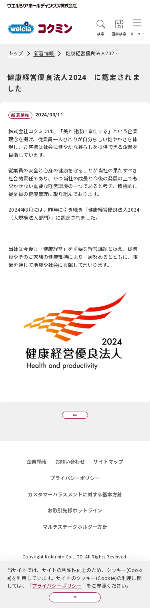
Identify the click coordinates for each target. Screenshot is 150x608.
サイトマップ (108, 470)
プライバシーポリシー (57, 581)
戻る (75, 418)
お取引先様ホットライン (75, 518)
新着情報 (44, 53)
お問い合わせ (70, 470)
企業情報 (37, 470)
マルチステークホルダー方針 (75, 535)
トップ (15, 53)
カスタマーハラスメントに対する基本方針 (75, 502)
